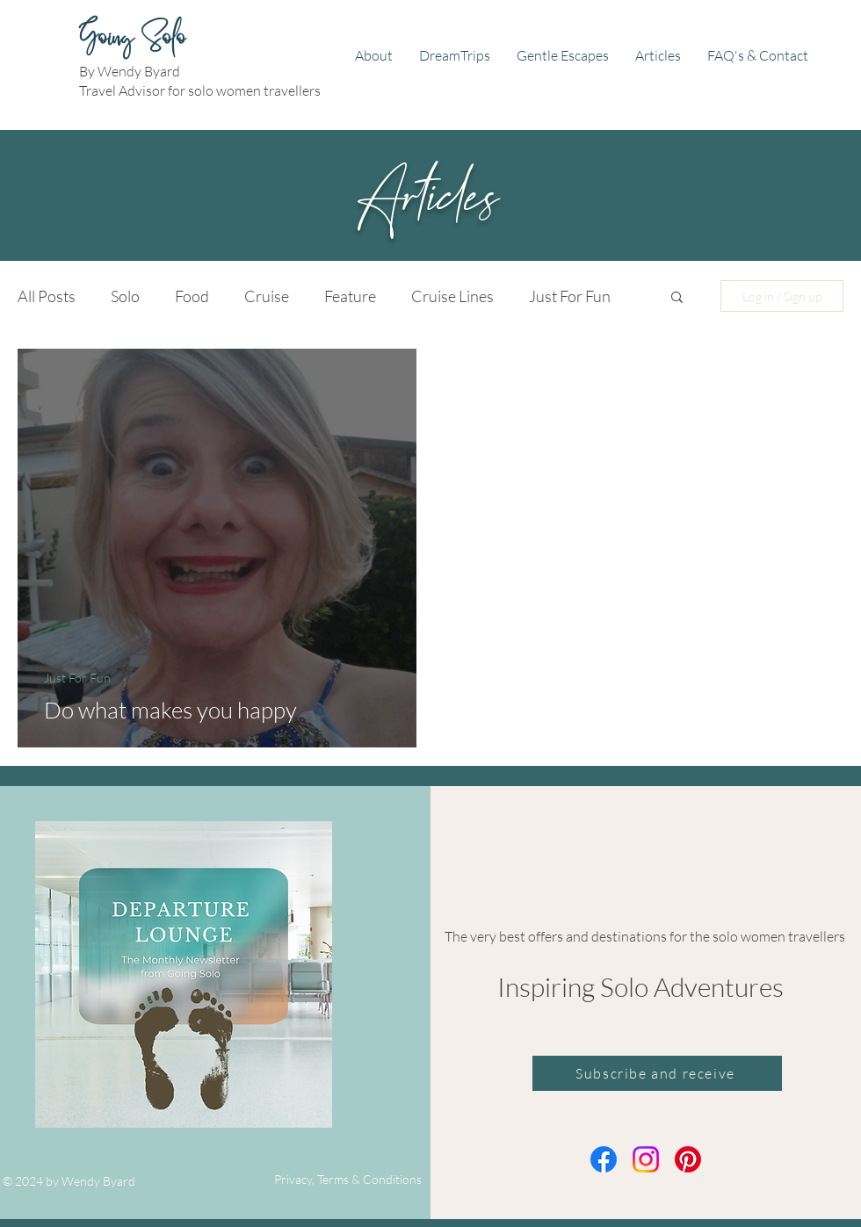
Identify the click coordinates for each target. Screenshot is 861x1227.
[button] (677, 298)
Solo (125, 296)
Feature (350, 296)
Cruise (266, 296)
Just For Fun (570, 296)
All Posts (47, 296)
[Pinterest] (687, 1159)
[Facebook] (603, 1159)
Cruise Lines (452, 296)
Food (192, 296)
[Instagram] (645, 1159)
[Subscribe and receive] (657, 1073)
